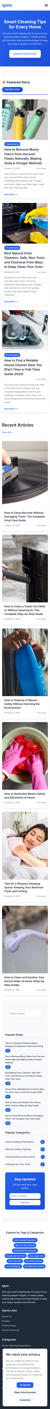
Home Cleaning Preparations (25, 1240)
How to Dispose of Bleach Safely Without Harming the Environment (22, 704)
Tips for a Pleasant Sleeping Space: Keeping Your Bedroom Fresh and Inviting (23, 887)
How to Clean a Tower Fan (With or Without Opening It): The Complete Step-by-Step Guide (24, 610)
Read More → (11, 194)
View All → (7, 432)
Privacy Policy (9, 1325)
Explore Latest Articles (25, 53)
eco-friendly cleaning (33, 1261)
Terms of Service (10, 1330)
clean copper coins (36, 1256)
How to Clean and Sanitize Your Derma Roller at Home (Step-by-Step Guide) (24, 981)
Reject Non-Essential (25, 1392)
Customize (25, 1400)
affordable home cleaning (34, 1266)
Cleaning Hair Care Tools (15, 1256)
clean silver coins (14, 1261)
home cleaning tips (13, 1266)
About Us (6, 1316)
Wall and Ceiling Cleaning (25, 1245)
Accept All (25, 1385)
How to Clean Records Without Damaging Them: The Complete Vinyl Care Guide (24, 516)
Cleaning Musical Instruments (25, 1251)
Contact (6, 1321)
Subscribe (25, 1203)
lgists (7, 5)
